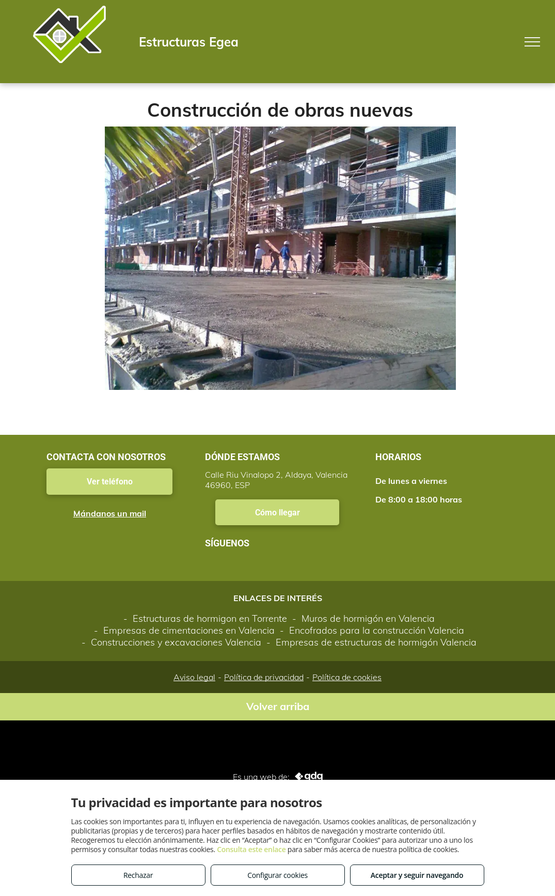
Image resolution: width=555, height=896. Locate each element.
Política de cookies (347, 677)
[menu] (532, 41)
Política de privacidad (264, 677)
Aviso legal (194, 677)
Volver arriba (277, 706)
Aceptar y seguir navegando (417, 875)
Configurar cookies (277, 875)
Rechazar (138, 875)
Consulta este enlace (251, 849)
